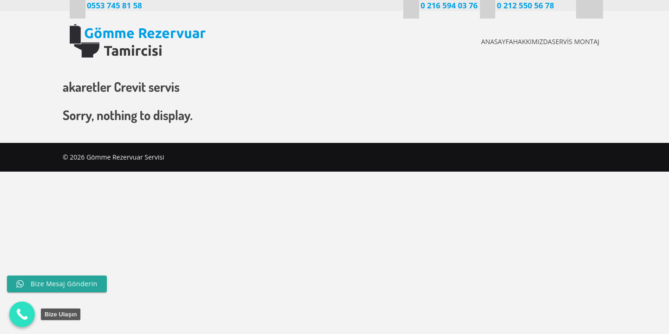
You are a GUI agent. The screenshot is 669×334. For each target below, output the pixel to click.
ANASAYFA (464, 41)
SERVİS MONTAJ (574, 41)
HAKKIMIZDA (515, 41)
